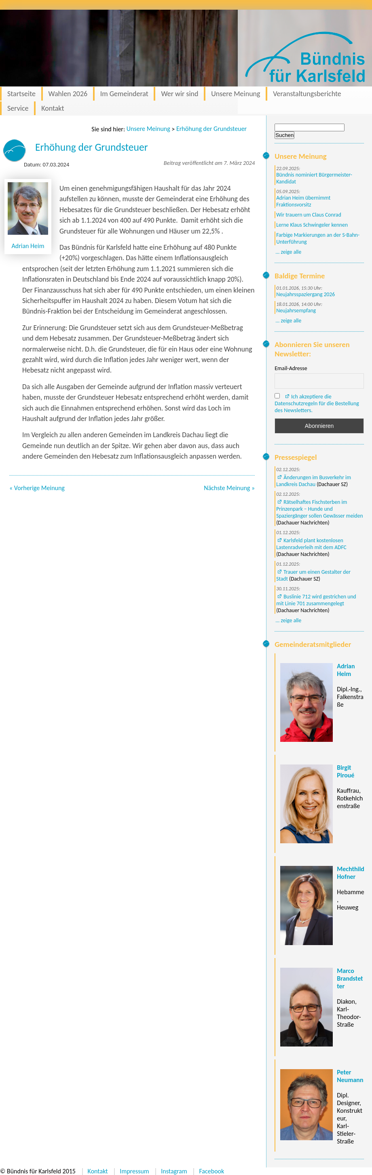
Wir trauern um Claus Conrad (308, 214)
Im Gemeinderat (124, 93)
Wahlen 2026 (68, 93)
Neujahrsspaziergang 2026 (305, 294)
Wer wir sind (179, 93)
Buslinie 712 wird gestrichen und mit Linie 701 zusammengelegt (316, 600)
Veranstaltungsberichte (307, 93)
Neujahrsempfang (296, 310)
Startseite (21, 93)
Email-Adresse (291, 368)
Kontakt (52, 108)
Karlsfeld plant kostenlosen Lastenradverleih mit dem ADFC (311, 544)
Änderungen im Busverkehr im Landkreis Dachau (313, 481)
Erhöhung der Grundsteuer (211, 129)
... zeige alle (288, 251)
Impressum (134, 1171)
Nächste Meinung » (229, 488)
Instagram (174, 1171)
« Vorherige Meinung (37, 488)
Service (18, 108)
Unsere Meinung (235, 93)
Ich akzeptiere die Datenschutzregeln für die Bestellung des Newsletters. (317, 403)
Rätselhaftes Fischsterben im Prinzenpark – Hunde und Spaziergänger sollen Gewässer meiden (319, 509)
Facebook (211, 1171)
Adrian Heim (28, 246)
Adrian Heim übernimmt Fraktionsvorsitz (303, 201)
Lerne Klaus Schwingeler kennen (312, 224)
